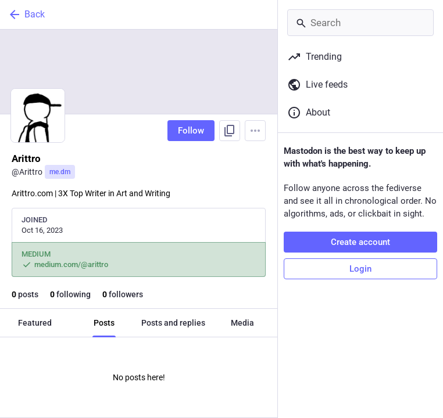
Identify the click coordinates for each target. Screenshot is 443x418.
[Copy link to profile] (229, 130)
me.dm (59, 172)
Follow (191, 130)
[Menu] (255, 130)
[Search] (360, 22)
